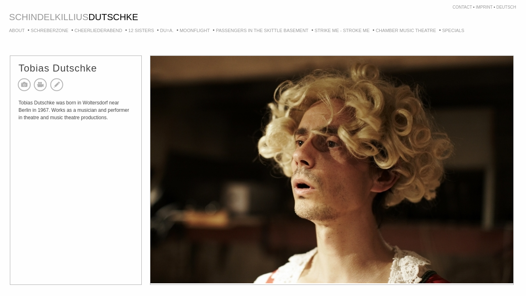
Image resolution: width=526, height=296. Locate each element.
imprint (484, 7)
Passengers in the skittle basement (262, 30)
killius (71, 17)
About (17, 30)
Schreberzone (50, 30)
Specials (453, 30)
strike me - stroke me (341, 30)
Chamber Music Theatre (406, 30)
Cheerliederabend (98, 30)
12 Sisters (141, 30)
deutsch (506, 7)
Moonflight (195, 30)
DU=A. (167, 30)
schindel (32, 17)
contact (462, 7)
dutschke (113, 17)
